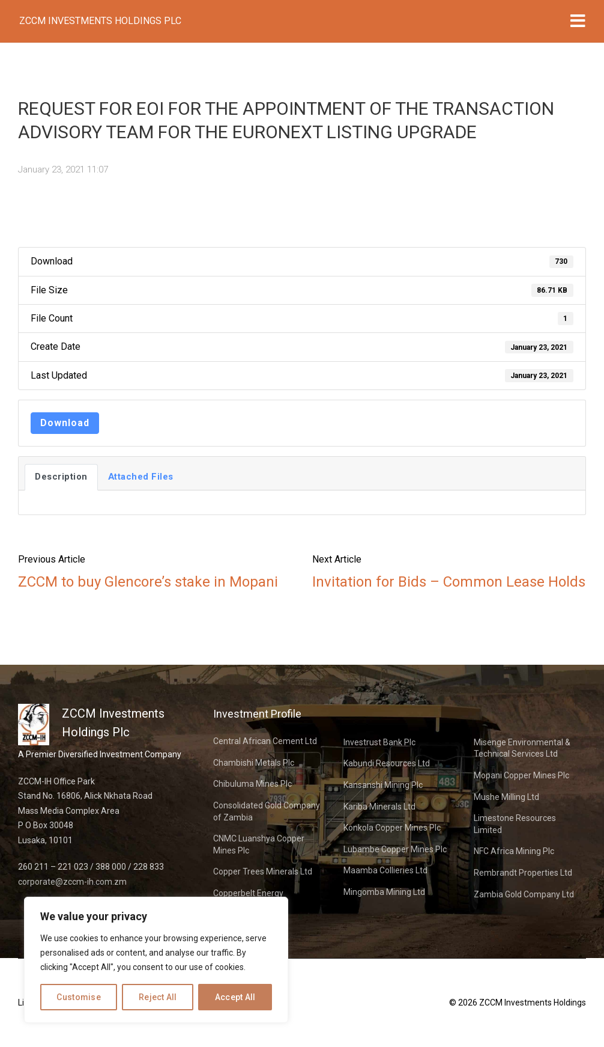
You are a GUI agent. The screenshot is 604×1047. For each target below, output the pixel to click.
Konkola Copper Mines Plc (392, 827)
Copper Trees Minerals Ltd (262, 871)
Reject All (158, 997)
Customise (78, 997)
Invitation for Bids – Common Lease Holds (448, 581)
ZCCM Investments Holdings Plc (100, 20)
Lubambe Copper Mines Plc (395, 849)
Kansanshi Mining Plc (383, 785)
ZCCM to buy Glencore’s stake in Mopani (148, 581)
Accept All (235, 997)
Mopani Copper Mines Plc (521, 775)
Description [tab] (61, 476)
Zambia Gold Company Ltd (524, 894)
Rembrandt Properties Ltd (523, 873)
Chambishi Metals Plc (253, 763)
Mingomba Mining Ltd (384, 892)
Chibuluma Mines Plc (252, 784)
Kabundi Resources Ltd (386, 763)
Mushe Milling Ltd (506, 797)
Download (64, 423)
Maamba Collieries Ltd (385, 870)
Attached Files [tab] (141, 476)
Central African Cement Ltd (265, 741)
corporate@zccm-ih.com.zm (72, 882)
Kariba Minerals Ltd (379, 806)
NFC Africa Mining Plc (514, 851)
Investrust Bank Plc (379, 742)
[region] (156, 960)
